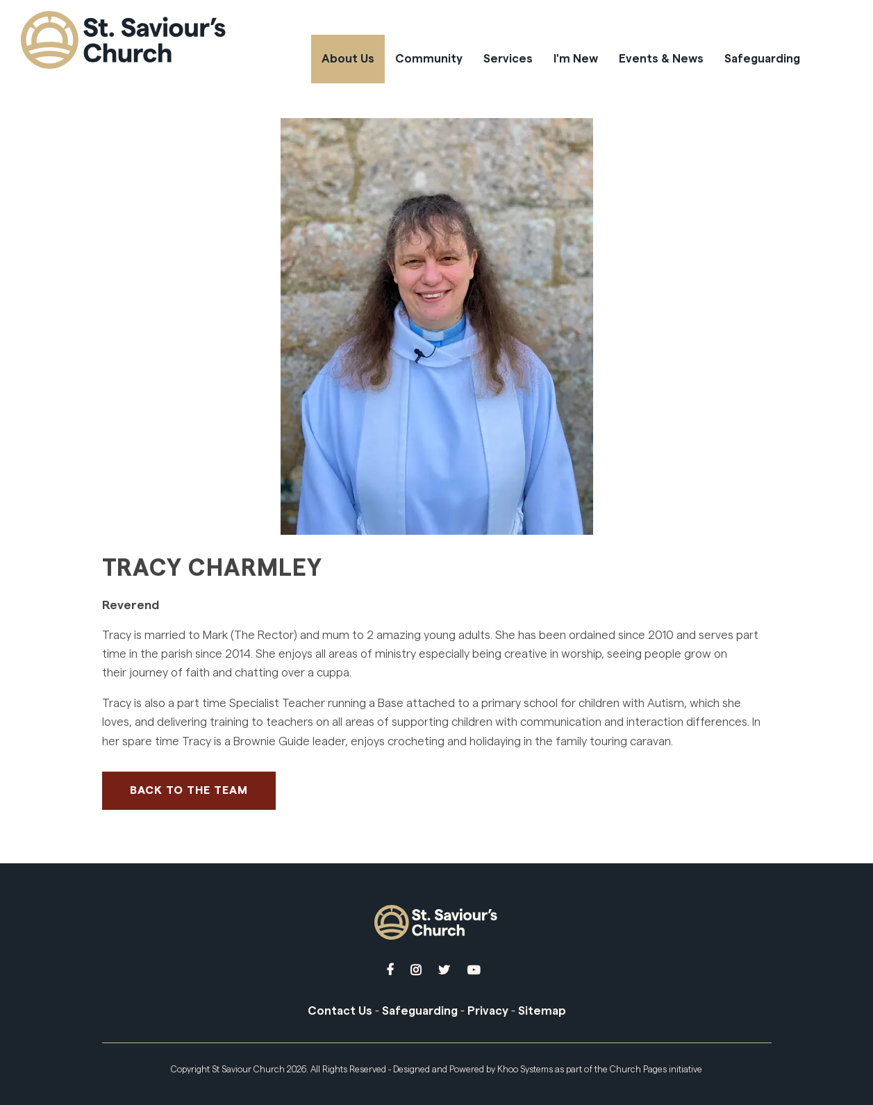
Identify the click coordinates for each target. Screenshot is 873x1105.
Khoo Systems (525, 1069)
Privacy (487, 1011)
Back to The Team (189, 790)
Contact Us (340, 1011)
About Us (348, 59)
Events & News (661, 59)
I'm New (576, 59)
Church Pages (638, 1069)
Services (508, 59)
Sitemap (542, 1011)
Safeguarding (762, 59)
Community (429, 59)
